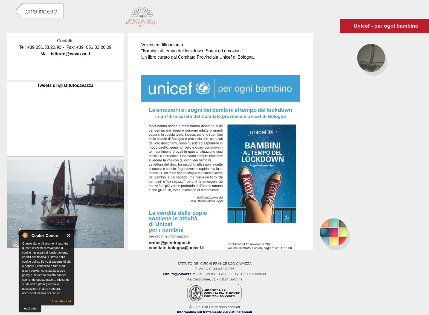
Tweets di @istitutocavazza (65, 85)
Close (69, 235)
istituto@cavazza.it (70, 54)
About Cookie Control (24, 235)
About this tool (61, 301)
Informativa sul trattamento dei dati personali (214, 312)
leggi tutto (30, 308)
